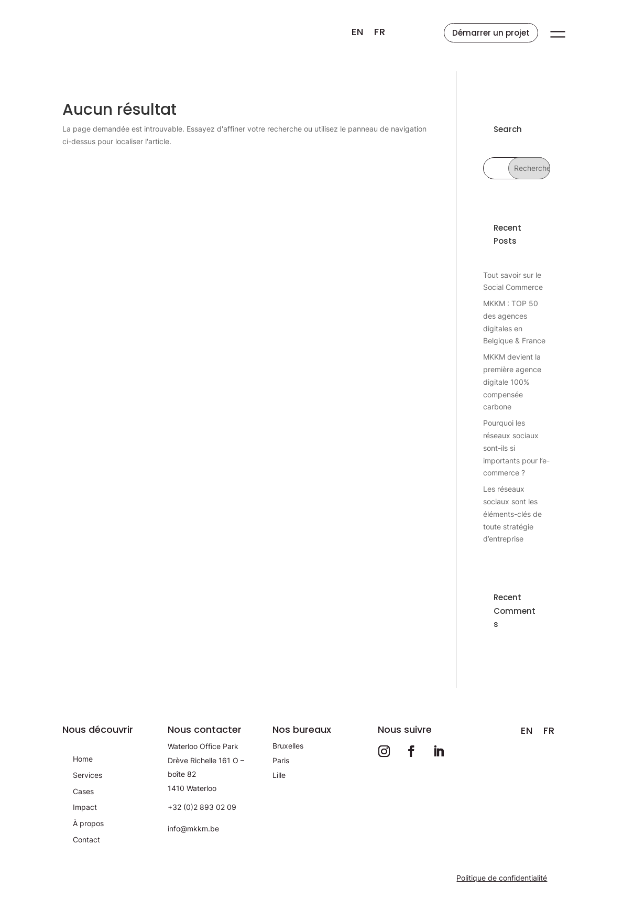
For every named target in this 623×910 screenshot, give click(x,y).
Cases (83, 791)
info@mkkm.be (193, 828)
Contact (86, 839)
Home (83, 758)
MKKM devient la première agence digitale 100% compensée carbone (512, 381)
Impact (85, 807)
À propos (88, 823)
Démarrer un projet (491, 32)
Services (87, 775)
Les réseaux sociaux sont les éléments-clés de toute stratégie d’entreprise (512, 513)
